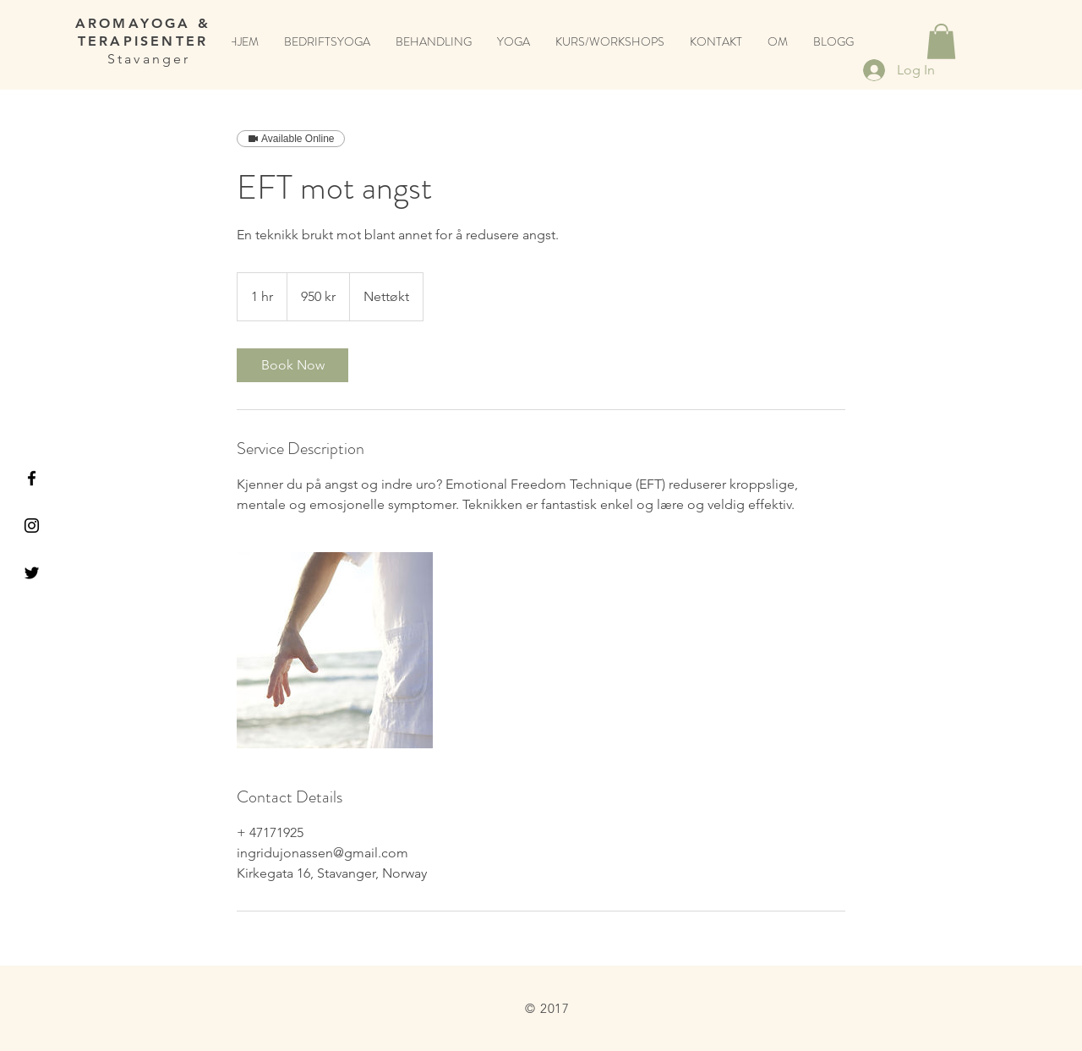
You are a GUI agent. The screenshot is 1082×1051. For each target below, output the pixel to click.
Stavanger (142, 59)
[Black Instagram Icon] (31, 525)
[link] (292, 365)
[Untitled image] (335, 650)
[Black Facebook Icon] (31, 478)
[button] (941, 41)
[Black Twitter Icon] (31, 573)
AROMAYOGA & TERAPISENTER (142, 32)
